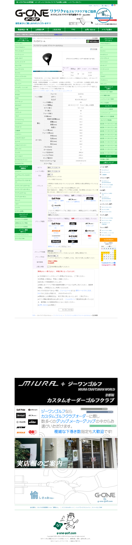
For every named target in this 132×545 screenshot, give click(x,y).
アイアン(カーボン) (20, 196)
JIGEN (17, 98)
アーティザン (19, 43)
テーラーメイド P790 (107, 218)
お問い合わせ (90, 30)
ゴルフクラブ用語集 (106, 120)
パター (17, 204)
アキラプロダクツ (20, 47)
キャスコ (17, 73)
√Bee (73, 244)
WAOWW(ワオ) (19, 163)
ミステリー (18, 134)
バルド (17, 116)
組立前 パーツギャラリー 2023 (108, 134)
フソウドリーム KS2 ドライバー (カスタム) (78, 38)
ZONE (16, 108)
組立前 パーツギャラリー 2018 (108, 153)
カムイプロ (18, 65)
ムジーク (17, 141)
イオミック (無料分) (73, 201)
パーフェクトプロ (90, 233)
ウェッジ (17, 200)
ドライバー (18, 171)
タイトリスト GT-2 (106, 207)
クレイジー (18, 83)
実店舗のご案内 (104, 159)
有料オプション (53, 246)
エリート (73, 226)
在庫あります (58, 34)
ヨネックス (18, 149)
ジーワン (17, 91)
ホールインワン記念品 (21, 219)
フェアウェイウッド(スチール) (22, 175)
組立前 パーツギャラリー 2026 (108, 123)
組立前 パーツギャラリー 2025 (108, 127)
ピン (101, 73)
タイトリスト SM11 (107, 230)
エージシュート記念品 (21, 226)
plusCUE (73, 238)
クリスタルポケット (68, 507)
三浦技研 (17, 130)
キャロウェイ (104, 54)
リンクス (17, 152)
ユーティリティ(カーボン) (22, 189)
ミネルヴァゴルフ (20, 138)
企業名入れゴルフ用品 (21, 223)
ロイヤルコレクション (21, 159)
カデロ (56, 238)
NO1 (89, 238)
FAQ (73, 29)
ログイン (97, 5)
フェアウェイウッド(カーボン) (22, 181)
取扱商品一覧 (23, 30)
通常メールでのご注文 (83, 290)
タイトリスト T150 (106, 220)
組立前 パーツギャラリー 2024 (108, 131)
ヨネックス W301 (106, 235)
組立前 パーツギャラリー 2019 (108, 149)
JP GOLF (17, 94)
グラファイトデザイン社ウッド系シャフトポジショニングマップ (52, 91)
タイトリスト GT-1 (106, 187)
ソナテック (18, 112)
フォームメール (65, 290)
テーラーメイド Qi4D (107, 184)
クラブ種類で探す (105, 95)
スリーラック (19, 101)
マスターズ (18, 127)
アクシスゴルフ (19, 51)
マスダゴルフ (19, 123)
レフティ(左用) (19, 211)
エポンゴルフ (19, 58)
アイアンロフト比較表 (106, 109)
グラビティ (18, 80)
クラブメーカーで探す (106, 92)
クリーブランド (104, 58)
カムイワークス (19, 69)
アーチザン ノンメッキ (108, 232)
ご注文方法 (56, 30)
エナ (101, 47)
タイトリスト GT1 (106, 201)
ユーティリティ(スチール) (22, 185)
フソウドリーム (19, 119)
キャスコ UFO (105, 209)
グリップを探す (104, 102)
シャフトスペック (105, 113)
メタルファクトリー (20, 145)
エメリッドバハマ (20, 62)
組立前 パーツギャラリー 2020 (108, 145)
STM (73, 233)
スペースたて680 (19, 238)
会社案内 (32, 507)
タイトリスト (104, 62)
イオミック (90, 226)
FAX (39, 293)
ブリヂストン (104, 80)
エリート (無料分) (90, 200)
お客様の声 (39, 30)
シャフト (17, 207)
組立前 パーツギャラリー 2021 (108, 142)
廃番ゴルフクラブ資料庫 (107, 116)
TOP (90, 5)
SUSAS (56, 233)
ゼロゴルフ (18, 105)
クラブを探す (107, 30)
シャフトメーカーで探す (107, 99)
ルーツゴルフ (19, 156)
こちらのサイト (70, 299)
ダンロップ (103, 65)
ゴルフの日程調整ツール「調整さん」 (48, 507)
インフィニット (19, 54)
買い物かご (105, 5)
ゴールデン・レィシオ (21, 87)
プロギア (102, 76)
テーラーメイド (104, 69)
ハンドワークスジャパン (22, 235)
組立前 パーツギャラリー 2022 (108, 138)
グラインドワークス (20, 76)
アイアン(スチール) (20, 193)
